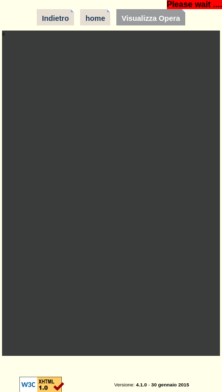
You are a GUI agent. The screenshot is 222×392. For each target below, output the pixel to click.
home (95, 18)
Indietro (55, 18)
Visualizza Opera (150, 18)
